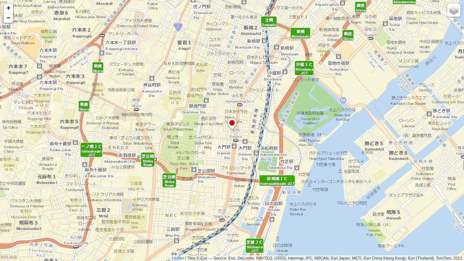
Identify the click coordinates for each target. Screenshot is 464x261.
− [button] (9, 18)
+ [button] (9, 8)
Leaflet (178, 258)
